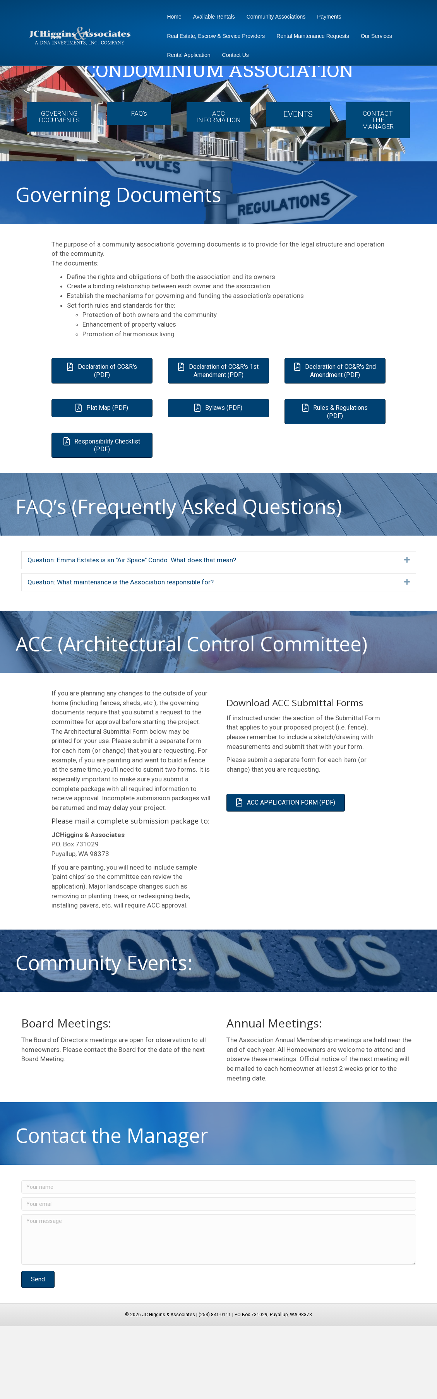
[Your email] (218, 1276)
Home (172, 17)
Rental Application (186, 55)
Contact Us (232, 55)
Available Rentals (212, 17)
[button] (407, 633)
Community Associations (273, 17)
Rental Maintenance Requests (310, 36)
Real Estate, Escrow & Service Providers (213, 36)
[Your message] (218, 1312)
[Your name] (218, 1259)
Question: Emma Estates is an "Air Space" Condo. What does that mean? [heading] (131, 633)
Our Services (374, 36)
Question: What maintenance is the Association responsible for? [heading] (120, 655)
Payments (327, 17)
